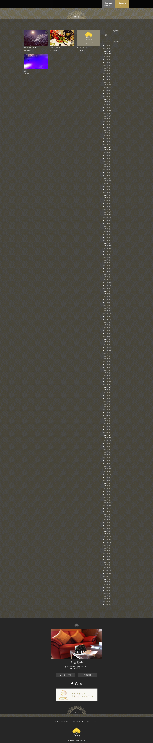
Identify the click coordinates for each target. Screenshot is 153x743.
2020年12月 (107, 212)
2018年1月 (107, 311)
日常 (105, 35)
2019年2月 (107, 274)
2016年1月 (107, 378)
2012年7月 (107, 483)
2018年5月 (107, 299)
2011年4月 (107, 525)
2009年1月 (107, 601)
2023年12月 (107, 110)
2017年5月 (107, 333)
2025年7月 (107, 62)
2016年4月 (107, 370)
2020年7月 (107, 226)
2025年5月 (107, 68)
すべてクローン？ (30, 48)
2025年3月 (107, 73)
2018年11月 (107, 282)
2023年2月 (107, 138)
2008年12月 (107, 604)
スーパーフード (82, 48)
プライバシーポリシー (61, 721)
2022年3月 (107, 169)
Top (26, 4)
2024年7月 (107, 96)
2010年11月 (107, 539)
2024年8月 (107, 93)
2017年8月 (107, 325)
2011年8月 (107, 514)
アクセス (96, 721)
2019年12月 (107, 246)
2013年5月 (107, 455)
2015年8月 (107, 392)
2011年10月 (107, 508)
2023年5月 (107, 130)
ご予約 (87, 721)
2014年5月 (107, 421)
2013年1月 (107, 466)
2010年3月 (107, 562)
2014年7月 (107, 415)
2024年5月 (107, 99)
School (79, 4)
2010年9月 (107, 545)
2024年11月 (107, 85)
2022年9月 (107, 152)
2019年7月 (107, 260)
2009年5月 (107, 590)
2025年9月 (107, 56)
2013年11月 (107, 438)
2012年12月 (107, 469)
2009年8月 (107, 582)
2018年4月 (107, 302)
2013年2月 (107, 463)
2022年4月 (107, 167)
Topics (44, 4)
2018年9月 (107, 288)
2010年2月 (107, 565)
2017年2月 (107, 342)
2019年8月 (107, 257)
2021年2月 (107, 206)
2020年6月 (107, 229)
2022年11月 (107, 147)
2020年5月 (107, 231)
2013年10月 (107, 440)
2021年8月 (107, 189)
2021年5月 (107, 198)
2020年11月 (107, 215)
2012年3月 (107, 494)
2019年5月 (107, 265)
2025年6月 (107, 65)
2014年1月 (107, 432)
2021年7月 (107, 192)
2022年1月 (107, 175)
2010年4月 (107, 559)
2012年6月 (107, 486)
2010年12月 (107, 536)
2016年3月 (107, 373)
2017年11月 (107, 316)
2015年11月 (107, 384)
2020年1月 (107, 243)
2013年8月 (107, 446)
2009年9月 (107, 579)
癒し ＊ (26, 71)
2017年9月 (107, 322)
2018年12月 (107, 279)
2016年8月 (107, 359)
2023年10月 (107, 116)
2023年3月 (107, 135)
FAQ (61, 4)
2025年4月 (107, 71)
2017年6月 (107, 330)
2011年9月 (107, 511)
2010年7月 (107, 551)
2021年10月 (107, 183)
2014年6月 (107, 418)
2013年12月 (107, 435)
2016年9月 (107, 356)
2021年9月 (107, 186)
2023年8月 (107, 121)
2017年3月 (107, 339)
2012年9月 (107, 477)
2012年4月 (107, 491)
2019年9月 (107, 254)
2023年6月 (107, 127)
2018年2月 (107, 308)
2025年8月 (107, 59)
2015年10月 (107, 387)
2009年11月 (107, 573)
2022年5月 (107, 164)
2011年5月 (107, 522)
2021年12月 (107, 178)
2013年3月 (107, 460)
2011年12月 (107, 503)
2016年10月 (107, 353)
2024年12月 (107, 82)
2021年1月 (107, 209)
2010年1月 (107, 567)
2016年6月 (107, 364)
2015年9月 (107, 390)
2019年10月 (107, 251)
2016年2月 (107, 375)
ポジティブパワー (56, 48)
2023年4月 (107, 133)
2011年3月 (107, 528)
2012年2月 (107, 497)
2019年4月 (107, 268)
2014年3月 (107, 426)
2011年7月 (107, 517)
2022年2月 (107, 172)
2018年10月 (107, 285)
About (34, 4)
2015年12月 (107, 381)
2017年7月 (107, 327)
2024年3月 (107, 104)
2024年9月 (107, 90)
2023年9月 (107, 119)
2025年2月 (107, 76)
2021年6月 (107, 195)
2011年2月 (107, 531)
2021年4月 (107, 200)
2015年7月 (107, 395)
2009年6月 (107, 587)
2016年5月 (107, 367)
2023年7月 (107, 124)
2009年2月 (107, 599)
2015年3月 (107, 407)
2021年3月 (107, 203)
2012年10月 (107, 474)
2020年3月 (107, 237)
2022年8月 (107, 155)
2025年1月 (107, 79)
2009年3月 (107, 596)
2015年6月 (107, 398)
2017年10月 (107, 319)
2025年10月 (107, 54)
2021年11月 (107, 181)
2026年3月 (107, 45)
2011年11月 (107, 505)
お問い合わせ (76, 721)
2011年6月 (107, 519)
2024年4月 (107, 102)
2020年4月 (107, 234)
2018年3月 (107, 305)
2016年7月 (107, 361)
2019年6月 (107, 263)
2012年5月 (107, 488)
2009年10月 (107, 576)
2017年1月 (107, 344)
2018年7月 (107, 294)
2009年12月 (107, 570)
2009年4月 (107, 593)
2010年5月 (107, 556)
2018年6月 (107, 296)
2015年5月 (107, 401)
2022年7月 (107, 158)
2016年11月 (107, 350)
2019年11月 (107, 248)
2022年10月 (107, 150)
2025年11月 (107, 51)
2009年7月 (107, 584)
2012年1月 (107, 500)
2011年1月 (107, 534)
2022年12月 (107, 144)
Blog (89, 4)
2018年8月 (107, 291)
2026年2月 (107, 48)
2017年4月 (107, 336)
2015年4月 (107, 404)
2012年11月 (107, 471)
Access (69, 4)
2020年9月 (107, 220)
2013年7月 (107, 449)
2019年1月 (107, 277)
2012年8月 (107, 480)
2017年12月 (107, 313)
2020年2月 (107, 240)
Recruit (98, 4)
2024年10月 (107, 87)
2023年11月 (107, 113)
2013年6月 (107, 452)
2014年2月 (107, 429)
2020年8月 (107, 223)
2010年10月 (107, 542)
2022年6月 (107, 161)
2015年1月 (107, 412)
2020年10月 (107, 217)
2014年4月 (107, 423)
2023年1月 (107, 141)
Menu (53, 4)
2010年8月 (107, 548)
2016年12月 (107, 347)
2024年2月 (107, 107)
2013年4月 (107, 457)
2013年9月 (107, 443)
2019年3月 (107, 271)
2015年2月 (107, 409)
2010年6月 (107, 553)
